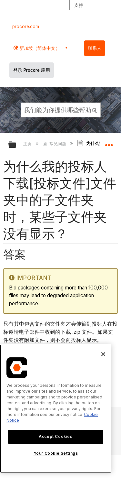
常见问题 (55, 143)
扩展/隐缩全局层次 (16, 145)
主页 (28, 143)
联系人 (94, 48)
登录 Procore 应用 (31, 70)
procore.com (25, 26)
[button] (94, 109)
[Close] (103, 354)
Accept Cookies (55, 436)
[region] (55, 408)
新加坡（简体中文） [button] (39, 48)
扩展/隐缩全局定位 (109, 142)
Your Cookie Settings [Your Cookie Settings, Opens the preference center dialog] (56, 453)
